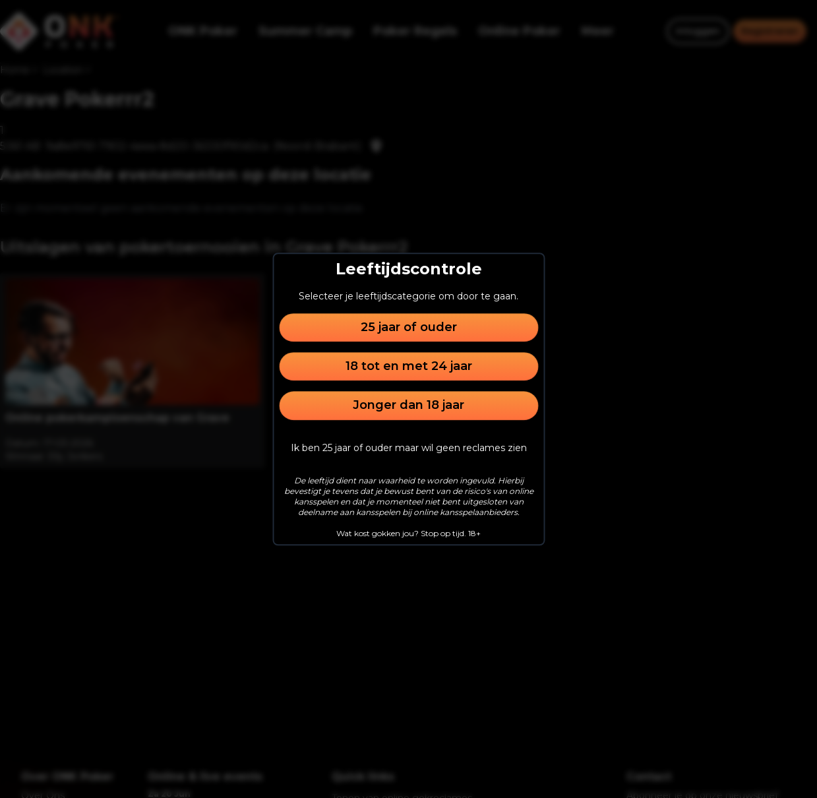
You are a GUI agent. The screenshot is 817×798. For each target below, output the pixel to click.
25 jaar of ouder (409, 327)
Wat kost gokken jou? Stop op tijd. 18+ (408, 533)
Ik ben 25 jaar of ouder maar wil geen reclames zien (409, 448)
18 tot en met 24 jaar (409, 366)
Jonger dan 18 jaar (408, 405)
